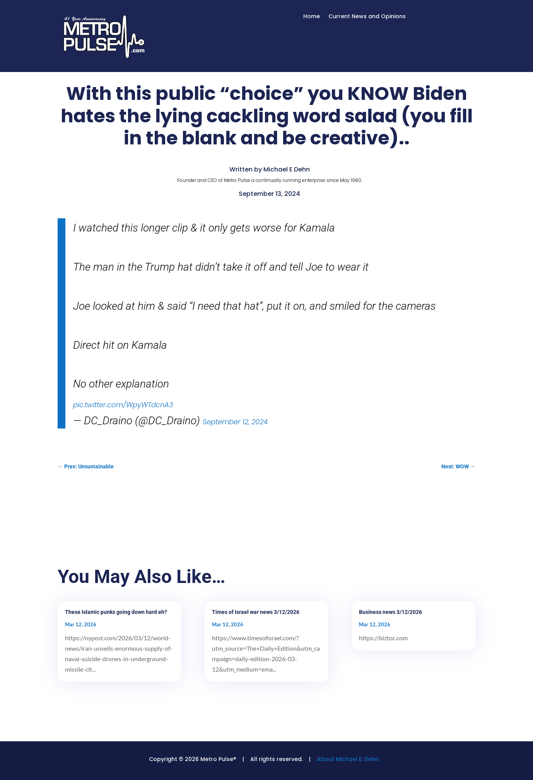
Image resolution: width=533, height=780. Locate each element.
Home (311, 17)
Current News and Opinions (367, 17)
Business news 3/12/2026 (390, 612)
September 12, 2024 (235, 422)
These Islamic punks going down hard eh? (116, 612)
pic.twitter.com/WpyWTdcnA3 (123, 405)
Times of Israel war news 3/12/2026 (255, 612)
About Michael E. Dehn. (348, 759)
